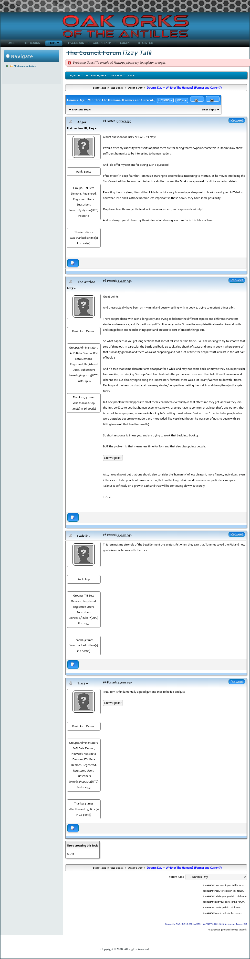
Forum (53, 43)
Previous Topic (81, 109)
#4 (104, 682)
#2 (104, 280)
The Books (31, 43)
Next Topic (209, 109)
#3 (104, 535)
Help (131, 75)
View (180, 100)
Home (9, 43)
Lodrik (82, 536)
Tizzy (81, 683)
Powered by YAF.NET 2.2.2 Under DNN (183, 924)
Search (116, 75)
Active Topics (95, 75)
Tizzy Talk (99, 88)
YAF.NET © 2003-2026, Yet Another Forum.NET (225, 924)
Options (164, 100)
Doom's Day (135, 88)
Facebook (76, 43)
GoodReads (102, 43)
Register (145, 43)
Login (125, 43)
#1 (104, 121)
